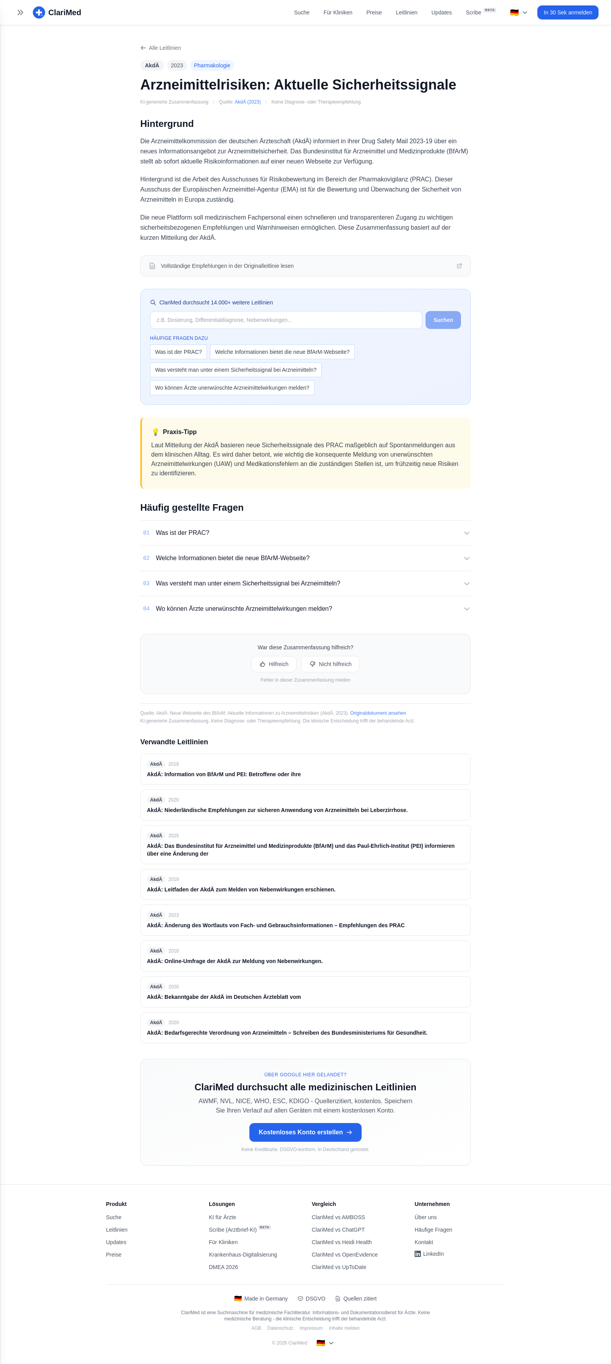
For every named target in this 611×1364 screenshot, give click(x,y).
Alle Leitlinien (160, 48)
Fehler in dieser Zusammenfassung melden (306, 680)
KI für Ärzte (222, 1217)
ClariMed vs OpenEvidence (345, 1255)
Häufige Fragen (433, 1230)
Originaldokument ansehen (378, 713)
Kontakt (424, 1242)
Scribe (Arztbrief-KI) (240, 1229)
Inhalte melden (344, 1328)
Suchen (443, 320)
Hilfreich (274, 664)
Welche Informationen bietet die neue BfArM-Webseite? (282, 352)
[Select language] (519, 12)
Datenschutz (280, 1328)
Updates (441, 12)
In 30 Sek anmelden (568, 12)
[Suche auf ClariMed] (286, 320)
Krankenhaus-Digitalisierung (243, 1255)
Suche (302, 12)
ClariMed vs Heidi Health (342, 1242)
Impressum (311, 1328)
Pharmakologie (212, 65)
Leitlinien (406, 12)
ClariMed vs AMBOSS (338, 1217)
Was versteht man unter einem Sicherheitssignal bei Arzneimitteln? (235, 370)
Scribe (481, 12)
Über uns (426, 1217)
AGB (256, 1328)
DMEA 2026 (223, 1267)
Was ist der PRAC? (178, 352)
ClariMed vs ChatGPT (338, 1230)
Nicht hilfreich (330, 664)
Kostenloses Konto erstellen (305, 1132)
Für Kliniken (337, 12)
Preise (374, 12)
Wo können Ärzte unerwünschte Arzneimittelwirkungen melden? (232, 388)
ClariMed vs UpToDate (339, 1267)
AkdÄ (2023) (248, 102)
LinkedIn (429, 1254)
